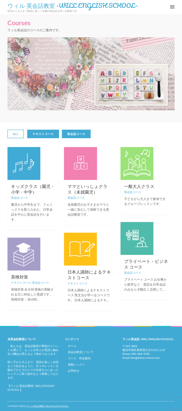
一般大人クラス (139, 186)
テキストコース (43, 134)
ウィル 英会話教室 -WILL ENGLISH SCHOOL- (72, 5)
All (15, 134)
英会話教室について (80, 352)
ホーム (72, 345)
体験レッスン (76, 364)
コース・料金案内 (79, 358)
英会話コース (76, 134)
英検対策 (19, 276)
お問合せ (73, 370)
